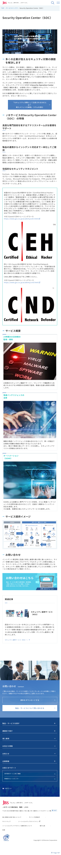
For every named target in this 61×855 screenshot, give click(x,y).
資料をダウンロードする (37, 700)
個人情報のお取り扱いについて (11, 817)
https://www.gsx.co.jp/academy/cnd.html (22, 282)
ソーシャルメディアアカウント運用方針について (17, 826)
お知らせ (28, 753)
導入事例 (28, 738)
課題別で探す (7, 731)
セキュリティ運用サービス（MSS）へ (17, 640)
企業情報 (5, 761)
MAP (54, 810)
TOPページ (7, 788)
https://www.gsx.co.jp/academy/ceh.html (22, 218)
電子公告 (42, 826)
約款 (3, 830)
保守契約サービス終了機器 (29, 774)
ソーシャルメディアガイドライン (29, 821)
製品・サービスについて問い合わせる (35, 708)
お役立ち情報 (28, 746)
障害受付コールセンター (29, 779)
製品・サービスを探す (11, 723)
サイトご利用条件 (34, 817)
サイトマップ (6, 821)
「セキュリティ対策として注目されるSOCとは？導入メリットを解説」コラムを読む (31, 104)
